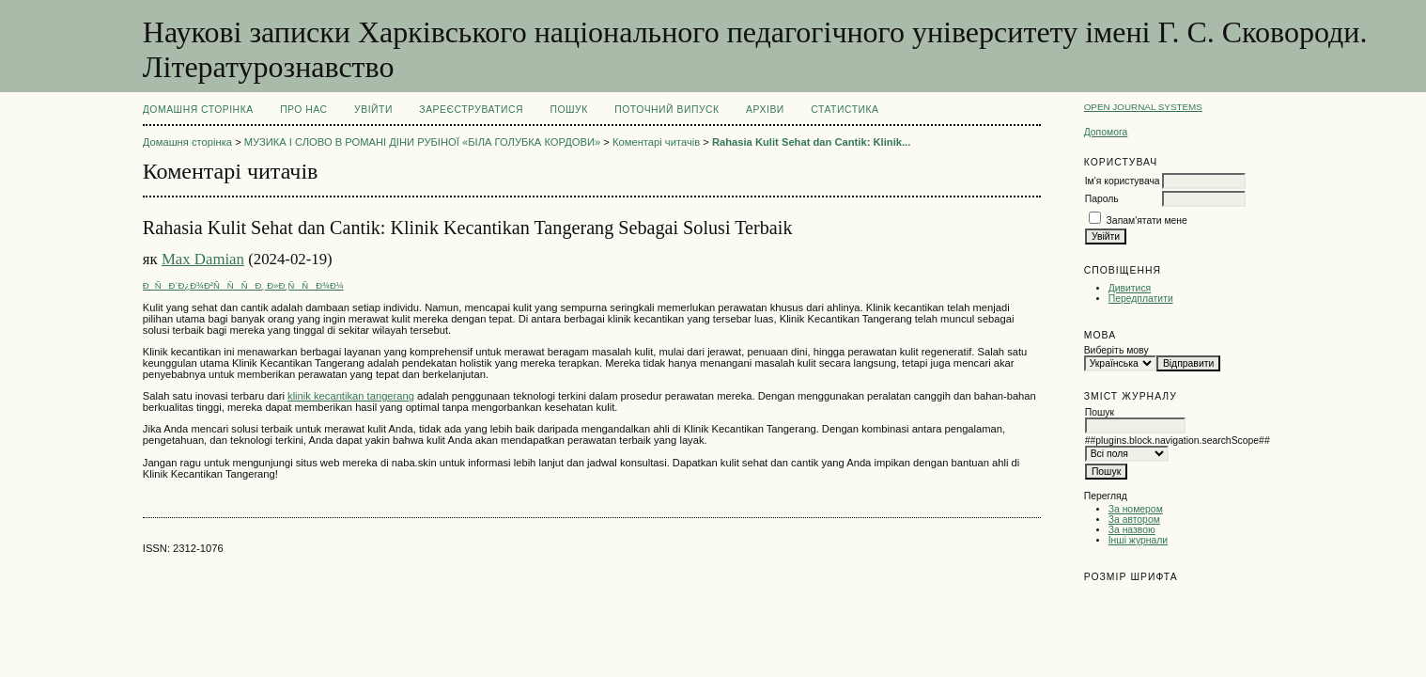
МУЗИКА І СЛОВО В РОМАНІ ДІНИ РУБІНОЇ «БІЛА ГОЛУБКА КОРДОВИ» (422, 142)
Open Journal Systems (1143, 107)
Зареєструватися (471, 109)
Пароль (1102, 199)
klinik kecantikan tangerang (350, 395)
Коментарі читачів (656, 142)
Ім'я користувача (1122, 181)
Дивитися (1130, 288)
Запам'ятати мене (1147, 220)
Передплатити (1140, 298)
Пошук (568, 109)
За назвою (1131, 530)
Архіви (765, 109)
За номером (1135, 509)
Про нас (304, 109)
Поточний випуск (666, 109)
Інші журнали (1138, 540)
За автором (1134, 519)
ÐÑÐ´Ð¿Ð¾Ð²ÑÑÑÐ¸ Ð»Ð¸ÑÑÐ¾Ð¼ (243, 285)
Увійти (373, 109)
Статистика (844, 109)
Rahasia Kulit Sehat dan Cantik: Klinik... (811, 142)
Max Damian (203, 259)
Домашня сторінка (198, 109)
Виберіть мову (1116, 350)
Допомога (1106, 132)
